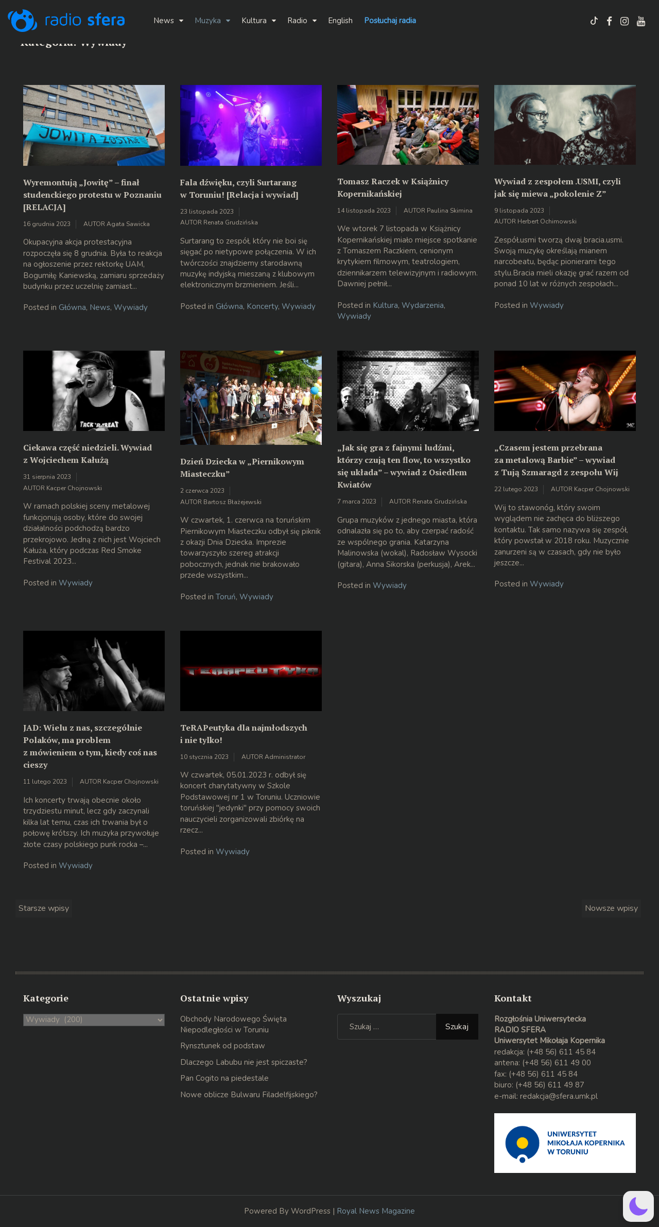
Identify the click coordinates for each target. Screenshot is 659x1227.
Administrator (285, 757)
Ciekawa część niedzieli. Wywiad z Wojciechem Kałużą (87, 453)
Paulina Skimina (450, 210)
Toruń (226, 597)
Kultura (254, 20)
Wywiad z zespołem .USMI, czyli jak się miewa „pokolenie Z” (557, 187)
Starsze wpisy (44, 908)
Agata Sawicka (128, 224)
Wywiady (131, 307)
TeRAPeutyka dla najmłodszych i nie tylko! (243, 734)
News (163, 20)
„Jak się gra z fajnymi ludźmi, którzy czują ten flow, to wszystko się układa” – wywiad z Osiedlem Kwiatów (404, 466)
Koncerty (262, 306)
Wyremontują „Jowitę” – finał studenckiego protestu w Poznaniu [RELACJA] (92, 195)
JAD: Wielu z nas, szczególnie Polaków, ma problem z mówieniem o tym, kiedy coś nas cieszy (90, 746)
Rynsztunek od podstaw (222, 1046)
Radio (297, 20)
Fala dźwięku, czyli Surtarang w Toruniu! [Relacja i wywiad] (239, 188)
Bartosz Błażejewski (232, 502)
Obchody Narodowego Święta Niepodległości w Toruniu (233, 1024)
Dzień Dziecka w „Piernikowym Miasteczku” (242, 467)
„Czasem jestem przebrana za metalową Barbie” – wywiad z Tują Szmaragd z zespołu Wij (556, 460)
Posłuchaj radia (390, 20)
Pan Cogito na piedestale (224, 1078)
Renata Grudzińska (230, 222)
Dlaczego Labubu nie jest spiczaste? (243, 1062)
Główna (72, 307)
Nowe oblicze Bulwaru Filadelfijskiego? (249, 1095)
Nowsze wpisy (611, 908)
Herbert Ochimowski (547, 221)
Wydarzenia (423, 305)
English (340, 20)
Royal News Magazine (376, 1211)
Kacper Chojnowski (74, 488)
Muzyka (208, 20)
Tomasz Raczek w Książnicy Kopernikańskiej (392, 187)
